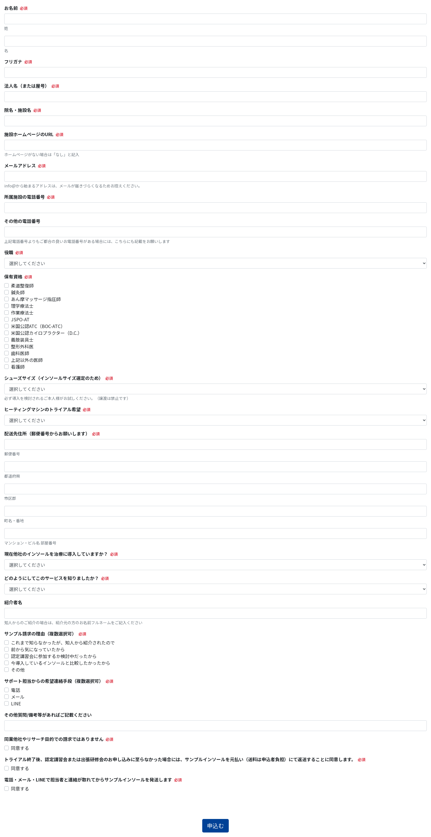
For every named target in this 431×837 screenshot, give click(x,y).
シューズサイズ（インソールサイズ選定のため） (53, 378)
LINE (16, 703)
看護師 (18, 366)
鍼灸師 (18, 292)
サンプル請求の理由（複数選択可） (40, 633)
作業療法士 (22, 312)
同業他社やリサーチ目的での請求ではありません (54, 739)
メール (18, 696)
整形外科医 (22, 346)
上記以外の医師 (27, 359)
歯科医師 (20, 353)
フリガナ (13, 61)
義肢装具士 (22, 339)
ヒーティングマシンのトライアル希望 (42, 409)
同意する (20, 748)
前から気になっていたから (38, 649)
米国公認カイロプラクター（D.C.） (46, 332)
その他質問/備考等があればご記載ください (48, 714)
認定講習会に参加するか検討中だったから (54, 656)
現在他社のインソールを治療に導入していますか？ (56, 553)
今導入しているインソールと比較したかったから (60, 662)
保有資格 (13, 276)
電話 (15, 690)
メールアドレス (20, 165)
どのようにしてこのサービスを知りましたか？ (51, 578)
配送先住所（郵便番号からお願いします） (47, 433)
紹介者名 (13, 602)
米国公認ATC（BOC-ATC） (38, 326)
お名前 (11, 8)
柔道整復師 (22, 285)
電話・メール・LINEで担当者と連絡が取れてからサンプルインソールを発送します (88, 779)
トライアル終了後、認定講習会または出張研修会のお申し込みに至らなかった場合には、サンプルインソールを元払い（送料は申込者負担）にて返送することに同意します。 (180, 759)
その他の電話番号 (22, 221)
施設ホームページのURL (29, 134)
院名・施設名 (17, 110)
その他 (18, 669)
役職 (8, 252)
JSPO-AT (20, 319)
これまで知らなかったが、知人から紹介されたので (63, 642)
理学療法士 (22, 305)
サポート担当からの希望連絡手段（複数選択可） (54, 680)
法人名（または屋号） (26, 85)
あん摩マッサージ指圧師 (36, 299)
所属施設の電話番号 (24, 196)
